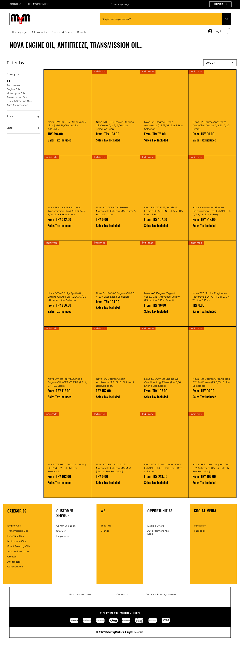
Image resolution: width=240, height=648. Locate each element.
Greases (11, 556)
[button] (81, 32)
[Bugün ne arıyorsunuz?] (158, 19)
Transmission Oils (17, 97)
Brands (105, 530)
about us (106, 525)
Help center (63, 536)
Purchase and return (81, 594)
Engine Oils (13, 89)
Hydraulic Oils (15, 535)
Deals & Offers (155, 525)
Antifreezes (13, 85)
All (8, 81)
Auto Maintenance (17, 105)
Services (61, 530)
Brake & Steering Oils (19, 101)
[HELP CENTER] (220, 4)
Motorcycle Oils (16, 93)
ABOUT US (16, 3)
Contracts (122, 594)
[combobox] (220, 62)
